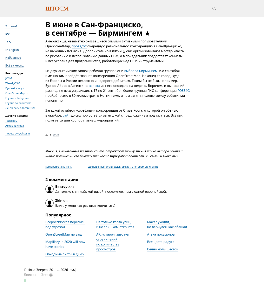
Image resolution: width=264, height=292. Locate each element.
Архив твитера (14, 125)
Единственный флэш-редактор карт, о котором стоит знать (123, 166)
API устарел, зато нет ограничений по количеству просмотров (113, 241)
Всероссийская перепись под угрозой (65, 224)
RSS (7, 34)
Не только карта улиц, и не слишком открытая (115, 224)
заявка (94, 85)
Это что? (11, 26)
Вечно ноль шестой (162, 249)
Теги (8, 42)
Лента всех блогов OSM (20, 108)
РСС (72, 270)
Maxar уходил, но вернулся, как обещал (167, 224)
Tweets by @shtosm (17, 133)
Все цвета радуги (160, 241)
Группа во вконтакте (18, 103)
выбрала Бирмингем (140, 71)
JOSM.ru (10, 78)
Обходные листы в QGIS (64, 254)
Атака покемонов (161, 234)
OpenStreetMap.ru (16, 93)
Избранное (13, 58)
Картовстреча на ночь (58, 166)
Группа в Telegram (17, 98)
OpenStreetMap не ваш (63, 234)
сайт (66, 115)
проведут (79, 46)
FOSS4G (184, 90)
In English (12, 50)
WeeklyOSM (12, 83)
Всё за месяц (14, 65)
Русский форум (15, 88)
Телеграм (11, 121)
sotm (56, 134)
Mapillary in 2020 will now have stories (65, 244)
